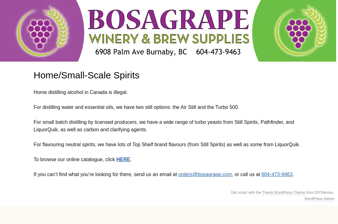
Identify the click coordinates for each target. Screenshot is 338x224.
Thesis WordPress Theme (283, 192)
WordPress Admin (319, 199)
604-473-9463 (277, 174)
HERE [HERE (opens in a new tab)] (123, 159)
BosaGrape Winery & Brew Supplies (168, 31)
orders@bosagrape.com (205, 174)
